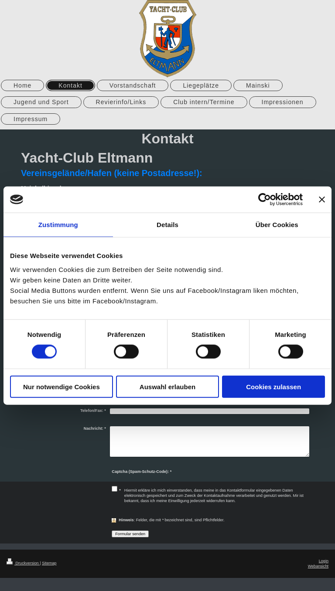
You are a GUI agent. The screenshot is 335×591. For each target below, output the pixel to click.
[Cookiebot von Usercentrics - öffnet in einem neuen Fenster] (264, 199)
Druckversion (23, 563)
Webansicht (318, 566)
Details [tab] (167, 224)
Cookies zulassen (273, 386)
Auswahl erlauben (167, 386)
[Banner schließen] (322, 200)
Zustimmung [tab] (58, 224)
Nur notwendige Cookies (61, 386)
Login (323, 561)
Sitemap (49, 563)
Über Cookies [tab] (277, 224)
